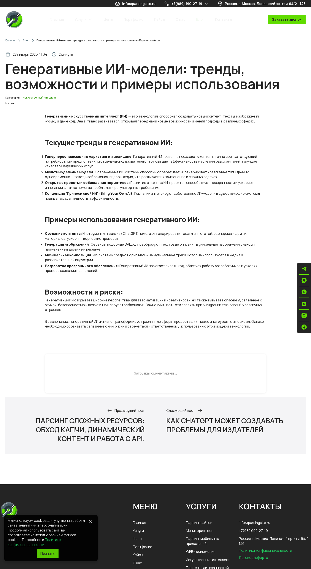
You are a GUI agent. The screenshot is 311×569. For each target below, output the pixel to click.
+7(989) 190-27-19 (186, 3)
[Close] (90, 521)
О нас (137, 563)
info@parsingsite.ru (254, 522)
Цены (137, 538)
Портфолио (142, 546)
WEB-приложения (200, 551)
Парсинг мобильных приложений (202, 541)
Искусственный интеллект (208, 559)
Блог (26, 40)
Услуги (138, 530)
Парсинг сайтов (199, 522)
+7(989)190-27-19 (253, 530)
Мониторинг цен (199, 530)
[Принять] (48, 553)
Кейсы (138, 554)
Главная (10, 40)
